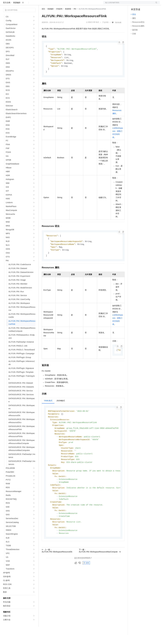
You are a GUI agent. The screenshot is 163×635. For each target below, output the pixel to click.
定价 (55, 4)
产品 (33, 4)
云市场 (62, 4)
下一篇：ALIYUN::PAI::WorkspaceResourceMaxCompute (100, 567)
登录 (155, 4)
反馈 (86, 579)
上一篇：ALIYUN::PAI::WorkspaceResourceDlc (57, 567)
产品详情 (105, 30)
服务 (76, 4)
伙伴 (70, 4)
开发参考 (59, 17)
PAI (75, 17)
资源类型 (68, 17)
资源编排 (16, 11)
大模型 (26, 4)
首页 (43, 17)
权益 (49, 4)
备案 (133, 4)
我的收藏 (118, 31)
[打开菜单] (4, 4)
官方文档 (6, 11)
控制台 (140, 4)
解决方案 (41, 4)
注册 (146, 4)
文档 (128, 4)
